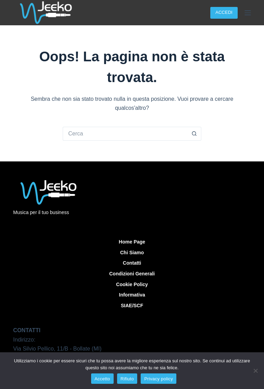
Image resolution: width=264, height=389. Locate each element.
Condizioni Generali (132, 273)
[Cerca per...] (125, 134)
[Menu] (248, 13)
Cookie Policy (132, 284)
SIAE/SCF (132, 305)
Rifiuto (127, 378)
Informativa (132, 295)
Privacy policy (158, 378)
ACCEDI (223, 12)
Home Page (132, 242)
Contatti (132, 263)
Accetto (102, 378)
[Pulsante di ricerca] (194, 134)
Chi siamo (132, 252)
